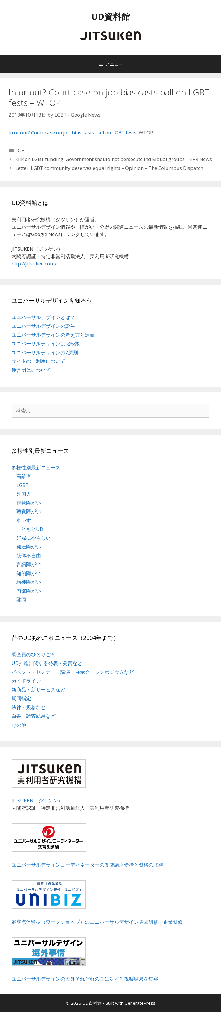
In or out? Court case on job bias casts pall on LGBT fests (72, 132)
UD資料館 (110, 17)
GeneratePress (140, 1003)
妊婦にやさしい (33, 538)
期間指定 (21, 698)
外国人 (23, 493)
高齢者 (23, 476)
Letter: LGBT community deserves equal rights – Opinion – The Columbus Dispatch (109, 168)
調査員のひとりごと (34, 654)
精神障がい (28, 581)
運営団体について (31, 370)
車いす (23, 520)
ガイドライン (26, 680)
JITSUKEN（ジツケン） (37, 800)
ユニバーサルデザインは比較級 (46, 343)
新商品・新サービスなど (38, 689)
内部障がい (28, 590)
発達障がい (28, 546)
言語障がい (28, 564)
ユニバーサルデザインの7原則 (45, 352)
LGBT (21, 150)
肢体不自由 (28, 555)
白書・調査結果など (34, 716)
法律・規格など (29, 707)
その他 (19, 724)
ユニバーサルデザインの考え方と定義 (53, 334)
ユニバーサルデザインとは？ (43, 317)
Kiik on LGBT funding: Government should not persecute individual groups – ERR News (113, 159)
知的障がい (28, 573)
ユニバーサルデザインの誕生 (43, 326)
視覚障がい (28, 502)
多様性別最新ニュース (36, 467)
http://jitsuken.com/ (34, 263)
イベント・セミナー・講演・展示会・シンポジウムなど (73, 672)
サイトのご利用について (38, 361)
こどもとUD (29, 529)
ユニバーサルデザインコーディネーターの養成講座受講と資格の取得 (87, 864)
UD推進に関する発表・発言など (47, 663)
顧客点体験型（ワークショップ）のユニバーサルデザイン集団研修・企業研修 (97, 922)
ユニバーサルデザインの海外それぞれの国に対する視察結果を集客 (85, 978)
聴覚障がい (28, 511)
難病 (21, 599)
